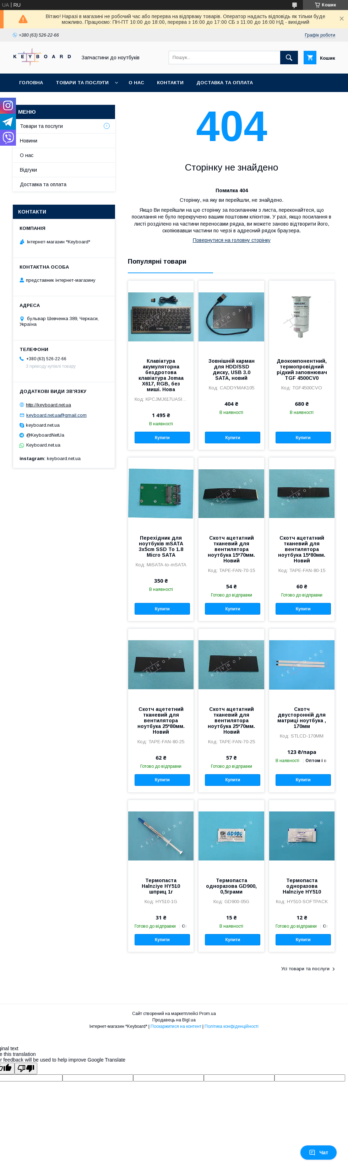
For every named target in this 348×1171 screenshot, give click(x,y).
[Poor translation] (26, 1068)
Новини (28, 141)
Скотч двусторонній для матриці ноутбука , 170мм (301, 717)
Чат (318, 1152)
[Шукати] (289, 57)
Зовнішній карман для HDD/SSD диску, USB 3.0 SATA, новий (231, 369)
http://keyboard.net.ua (48, 405)
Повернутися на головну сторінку (232, 240)
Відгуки (28, 170)
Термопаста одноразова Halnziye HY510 (302, 886)
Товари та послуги (82, 82)
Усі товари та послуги (305, 968)
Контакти (170, 82)
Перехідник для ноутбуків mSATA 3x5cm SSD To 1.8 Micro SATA (161, 546)
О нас (136, 82)
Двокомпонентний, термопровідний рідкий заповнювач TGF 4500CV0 (302, 369)
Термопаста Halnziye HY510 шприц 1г (161, 886)
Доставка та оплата (224, 82)
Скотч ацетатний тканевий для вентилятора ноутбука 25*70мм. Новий (231, 720)
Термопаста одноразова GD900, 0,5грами (231, 886)
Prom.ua (207, 1013)
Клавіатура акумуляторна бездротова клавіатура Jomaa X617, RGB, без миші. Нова (161, 375)
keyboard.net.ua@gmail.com (56, 415)
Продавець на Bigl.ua (174, 1020)
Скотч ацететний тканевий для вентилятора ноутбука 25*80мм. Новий (161, 720)
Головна (31, 82)
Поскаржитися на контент (176, 1026)
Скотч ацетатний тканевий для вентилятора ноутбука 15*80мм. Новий (301, 549)
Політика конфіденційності (232, 1026)
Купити (162, 437)
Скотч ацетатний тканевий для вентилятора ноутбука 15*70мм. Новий (231, 549)
